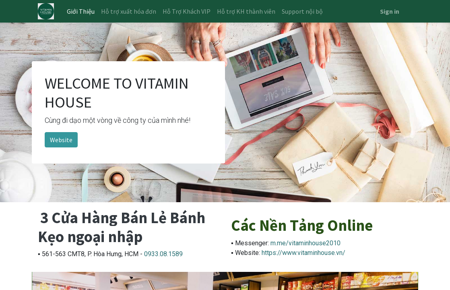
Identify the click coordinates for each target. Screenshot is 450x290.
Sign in (389, 11)
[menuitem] (81, 11)
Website (61, 140)
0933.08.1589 (163, 254)
